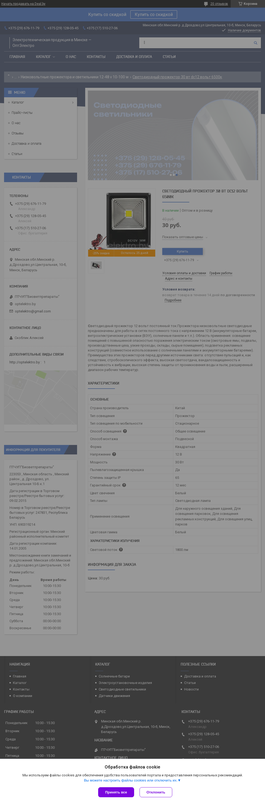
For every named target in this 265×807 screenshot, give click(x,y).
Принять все (116, 792)
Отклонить (156, 792)
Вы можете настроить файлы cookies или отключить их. (130, 780)
